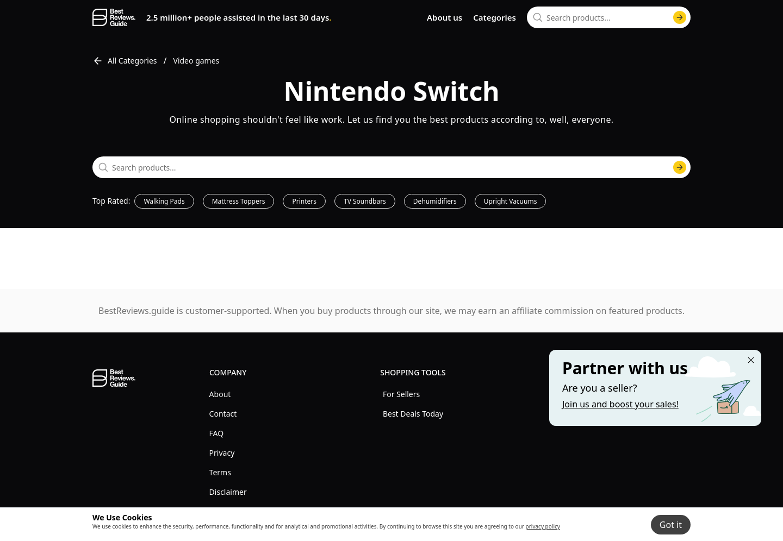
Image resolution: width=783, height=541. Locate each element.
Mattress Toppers (238, 201)
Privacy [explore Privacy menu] (222, 453)
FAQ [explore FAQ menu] (216, 433)
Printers (304, 201)
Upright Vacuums (510, 201)
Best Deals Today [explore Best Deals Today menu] (413, 413)
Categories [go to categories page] (494, 17)
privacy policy (543, 526)
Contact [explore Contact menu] (223, 413)
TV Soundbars (365, 201)
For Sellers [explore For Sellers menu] (401, 394)
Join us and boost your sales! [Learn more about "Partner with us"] (620, 404)
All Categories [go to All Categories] (124, 60)
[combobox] (609, 17)
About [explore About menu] (220, 394)
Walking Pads (164, 201)
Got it (671, 525)
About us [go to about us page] (444, 17)
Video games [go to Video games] (196, 60)
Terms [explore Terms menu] (220, 472)
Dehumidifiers (435, 201)
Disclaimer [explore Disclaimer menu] (228, 492)
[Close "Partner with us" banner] (751, 360)
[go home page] (113, 17)
